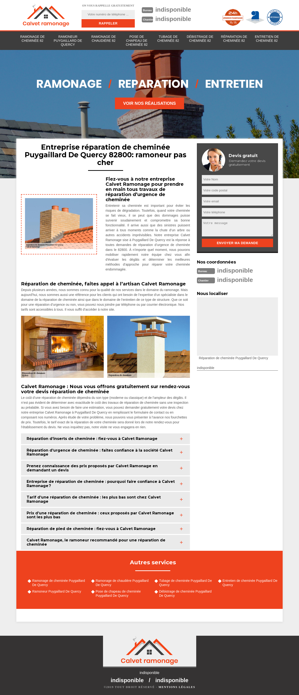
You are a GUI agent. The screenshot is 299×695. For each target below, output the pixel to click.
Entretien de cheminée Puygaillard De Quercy (250, 583)
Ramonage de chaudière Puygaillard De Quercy (122, 583)
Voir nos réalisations (149, 103)
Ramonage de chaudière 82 (103, 38)
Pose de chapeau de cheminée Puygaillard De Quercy (118, 593)
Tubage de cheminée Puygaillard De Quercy (185, 583)
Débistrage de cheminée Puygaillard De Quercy (185, 593)
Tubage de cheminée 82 (168, 38)
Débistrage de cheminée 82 (200, 38)
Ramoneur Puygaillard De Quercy (68, 40)
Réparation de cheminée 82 (234, 38)
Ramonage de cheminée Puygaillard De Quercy (58, 583)
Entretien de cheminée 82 (267, 38)
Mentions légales (177, 687)
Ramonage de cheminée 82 (32, 38)
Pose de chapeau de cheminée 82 (136, 40)
